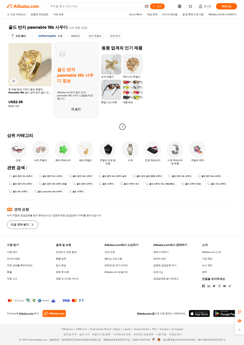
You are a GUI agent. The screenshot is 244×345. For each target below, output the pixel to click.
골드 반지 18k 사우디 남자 (112, 176)
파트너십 (158, 272)
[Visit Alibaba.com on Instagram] (219, 286)
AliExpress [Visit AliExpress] (67, 329)
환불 (9, 272)
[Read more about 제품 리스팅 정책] (100, 334)
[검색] (157, 6)
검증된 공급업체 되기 (164, 265)
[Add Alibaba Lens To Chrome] (54, 313)
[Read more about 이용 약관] (160, 334)
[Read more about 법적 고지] (84, 334)
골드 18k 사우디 (18, 191)
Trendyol (164, 329)
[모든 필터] (18, 36)
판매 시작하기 (161, 252)
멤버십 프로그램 (113, 258)
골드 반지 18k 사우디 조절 (53, 183)
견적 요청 (109, 252)
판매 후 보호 (62, 272)
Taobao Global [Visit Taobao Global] (141, 329)
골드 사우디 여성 (191, 183)
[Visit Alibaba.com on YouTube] (224, 286)
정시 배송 (61, 265)
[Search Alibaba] (96, 6)
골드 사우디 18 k (129, 183)
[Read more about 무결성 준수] (175, 334)
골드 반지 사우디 (82, 183)
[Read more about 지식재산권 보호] (121, 334)
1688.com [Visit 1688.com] (81, 329)
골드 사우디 (106, 183)
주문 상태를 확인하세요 (20, 265)
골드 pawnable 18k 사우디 (48, 191)
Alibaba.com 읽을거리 (116, 272)
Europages (177, 329)
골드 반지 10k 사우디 (20, 176)
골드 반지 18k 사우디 (80, 176)
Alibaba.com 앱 (145, 313)
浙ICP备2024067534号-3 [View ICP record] (211, 339)
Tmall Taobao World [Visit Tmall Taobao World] (100, 329)
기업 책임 (207, 258)
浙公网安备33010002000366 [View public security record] (179, 339)
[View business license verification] (153, 339)
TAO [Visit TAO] (154, 329)
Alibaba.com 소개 (211, 252)
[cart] (191, 6)
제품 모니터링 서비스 (67, 278)
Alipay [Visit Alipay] (117, 329)
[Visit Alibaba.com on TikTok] (229, 286)
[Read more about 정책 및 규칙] (69, 334)
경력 (204, 272)
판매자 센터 (159, 258)
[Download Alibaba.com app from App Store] (199, 313)
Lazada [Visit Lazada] (127, 329)
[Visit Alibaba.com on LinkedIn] (208, 286)
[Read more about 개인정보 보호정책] (143, 334)
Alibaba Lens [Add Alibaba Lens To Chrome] (26, 313)
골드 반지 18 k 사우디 (50, 176)
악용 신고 (12, 278)
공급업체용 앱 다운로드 (166, 278)
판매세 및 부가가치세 (116, 265)
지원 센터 (12, 252)
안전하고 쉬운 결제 (66, 252)
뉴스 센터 (207, 265)
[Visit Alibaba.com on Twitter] (214, 286)
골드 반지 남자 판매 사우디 (147, 176)
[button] (146, 6)
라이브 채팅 (13, 258)
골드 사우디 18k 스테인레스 (160, 183)
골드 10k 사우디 (216, 183)
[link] (239, 311)
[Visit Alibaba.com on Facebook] (203, 286)
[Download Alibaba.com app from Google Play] (225, 313)
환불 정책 (61, 258)
